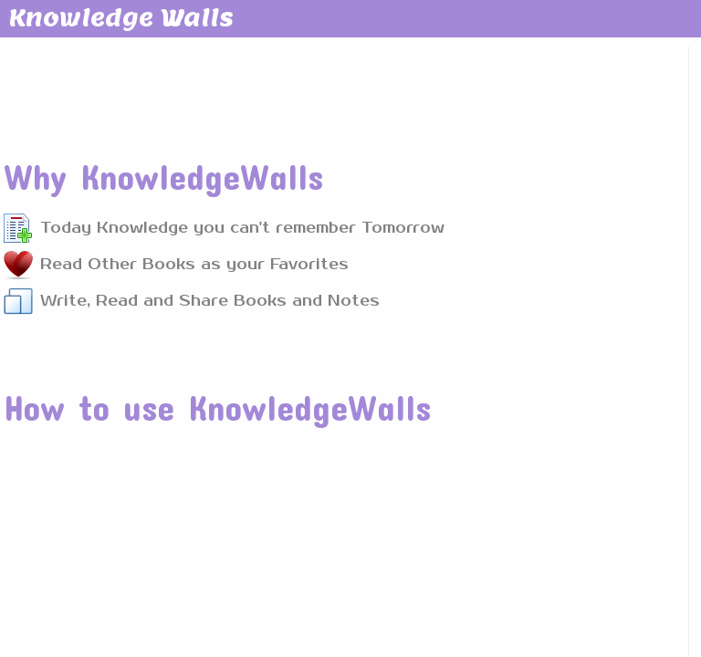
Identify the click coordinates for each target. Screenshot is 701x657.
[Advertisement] (335, 90)
